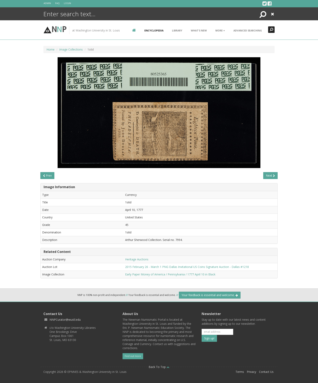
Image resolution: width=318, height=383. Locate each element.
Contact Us (266, 372)
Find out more (133, 356)
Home (50, 49)
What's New (199, 30)
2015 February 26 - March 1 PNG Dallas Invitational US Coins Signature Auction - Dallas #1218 (187, 267)
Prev (47, 175)
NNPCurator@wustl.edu (65, 320)
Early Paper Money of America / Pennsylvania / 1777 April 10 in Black (170, 274)
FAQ (57, 3)
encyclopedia (153, 30)
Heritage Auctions (136, 259)
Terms (239, 372)
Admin (47, 3)
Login (67, 3)
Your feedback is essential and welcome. (210, 295)
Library (177, 30)
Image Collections (71, 49)
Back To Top (159, 367)
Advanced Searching (247, 30)
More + (220, 30)
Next (270, 175)
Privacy (251, 372)
